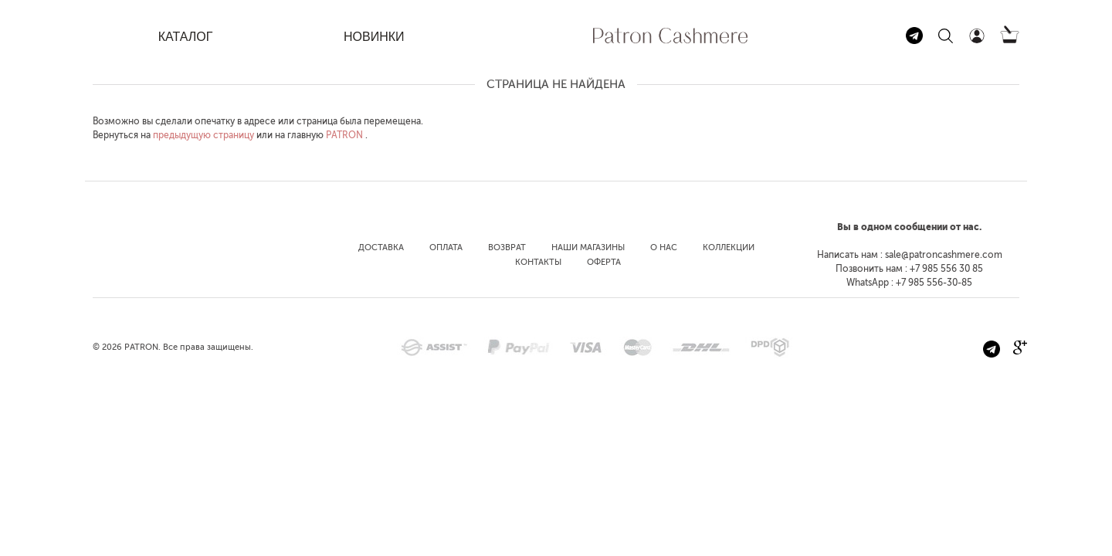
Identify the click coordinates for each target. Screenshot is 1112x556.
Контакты (538, 262)
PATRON (344, 135)
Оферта (604, 262)
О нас (663, 247)
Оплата (446, 247)
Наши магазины (588, 247)
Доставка (381, 247)
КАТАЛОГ (185, 36)
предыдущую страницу (203, 135)
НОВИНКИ (374, 36)
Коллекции (728, 247)
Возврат (507, 247)
